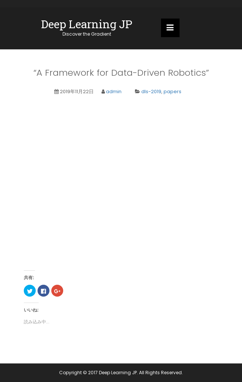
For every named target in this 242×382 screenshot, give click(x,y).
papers (172, 91)
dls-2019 (151, 91)
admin (114, 91)
